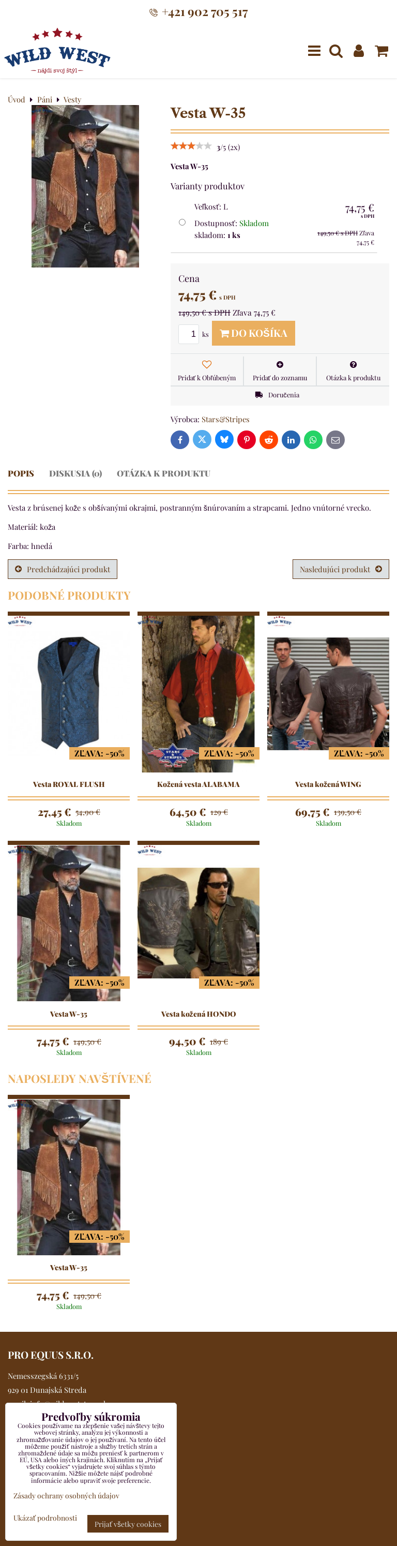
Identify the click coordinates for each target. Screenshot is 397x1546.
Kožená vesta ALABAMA (198, 784)
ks (195, 334)
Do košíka (253, 332)
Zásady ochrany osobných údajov (66, 1495)
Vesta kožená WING (328, 784)
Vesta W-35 (68, 1014)
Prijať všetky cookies (128, 1523)
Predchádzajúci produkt (62, 569)
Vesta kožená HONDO (198, 1014)
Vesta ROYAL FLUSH (69, 784)
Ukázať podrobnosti (45, 1518)
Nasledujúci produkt (341, 569)
